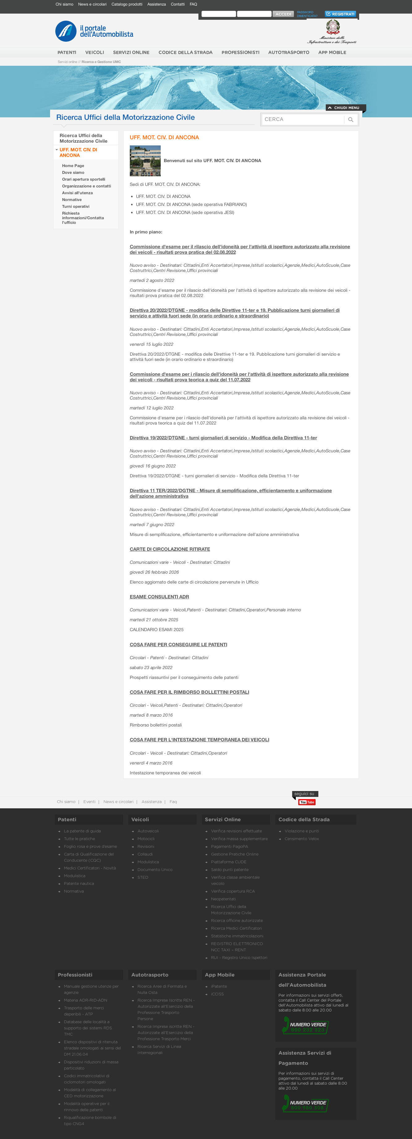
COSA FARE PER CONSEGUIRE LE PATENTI (178, 644)
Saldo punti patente (229, 870)
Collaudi (145, 854)
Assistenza (156, 4)
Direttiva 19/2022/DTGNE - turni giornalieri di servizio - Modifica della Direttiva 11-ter (223, 437)
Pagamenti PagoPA (229, 847)
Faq (172, 802)
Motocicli (146, 839)
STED (143, 878)
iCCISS (217, 994)
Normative (72, 199)
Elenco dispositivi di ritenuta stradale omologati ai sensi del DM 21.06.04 (92, 1048)
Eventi (89, 802)
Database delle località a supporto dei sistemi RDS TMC (88, 1028)
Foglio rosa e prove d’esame (90, 847)
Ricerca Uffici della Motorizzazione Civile (84, 138)
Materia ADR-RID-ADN (85, 1001)
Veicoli (140, 819)
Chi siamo (64, 4)
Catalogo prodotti (127, 4)
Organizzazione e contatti (86, 186)
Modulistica (74, 876)
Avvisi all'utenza (77, 193)
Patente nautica (79, 884)
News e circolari (92, 4)
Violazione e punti (302, 831)
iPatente (219, 987)
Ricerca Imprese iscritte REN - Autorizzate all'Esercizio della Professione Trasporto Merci (166, 1033)
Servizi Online (223, 819)
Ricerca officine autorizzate (237, 921)
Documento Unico (155, 870)
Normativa (74, 892)
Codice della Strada (304, 819)
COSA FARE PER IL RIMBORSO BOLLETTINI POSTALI (189, 692)
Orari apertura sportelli (83, 179)
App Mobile (220, 975)
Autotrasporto (149, 975)
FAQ (193, 4)
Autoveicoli (148, 831)
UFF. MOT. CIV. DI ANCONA (78, 152)
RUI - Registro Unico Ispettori (239, 958)
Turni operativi (75, 206)
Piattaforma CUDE (229, 862)
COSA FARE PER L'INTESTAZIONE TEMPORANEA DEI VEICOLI (199, 739)
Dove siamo (73, 172)
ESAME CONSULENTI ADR (159, 596)
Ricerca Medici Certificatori (236, 929)
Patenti (67, 819)
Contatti (178, 4)
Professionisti (75, 975)
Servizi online (67, 62)
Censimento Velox (302, 839)
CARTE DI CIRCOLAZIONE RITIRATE (170, 549)
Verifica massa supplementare (239, 839)
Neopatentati (223, 899)
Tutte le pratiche (79, 839)
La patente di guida (82, 831)
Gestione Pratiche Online (234, 854)
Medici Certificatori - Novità (90, 868)
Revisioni (146, 847)
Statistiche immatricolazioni (237, 936)
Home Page (73, 165)
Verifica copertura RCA (233, 892)
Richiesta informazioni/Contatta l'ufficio (83, 218)
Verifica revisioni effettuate (236, 831)
